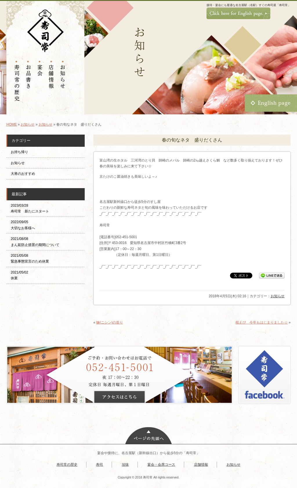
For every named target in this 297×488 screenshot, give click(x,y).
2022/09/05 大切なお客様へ (23, 225)
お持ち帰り (21, 152)
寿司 (99, 465)
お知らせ (28, 124)
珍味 (125, 465)
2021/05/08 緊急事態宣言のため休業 (30, 258)
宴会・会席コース (161, 465)
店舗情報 (201, 465)
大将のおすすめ (23, 174)
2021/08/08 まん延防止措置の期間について (35, 242)
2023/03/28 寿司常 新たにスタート (30, 208)
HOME (11, 124)
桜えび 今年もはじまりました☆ (262, 322)
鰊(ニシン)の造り (109, 322)
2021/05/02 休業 (19, 275)
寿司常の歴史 (67, 465)
